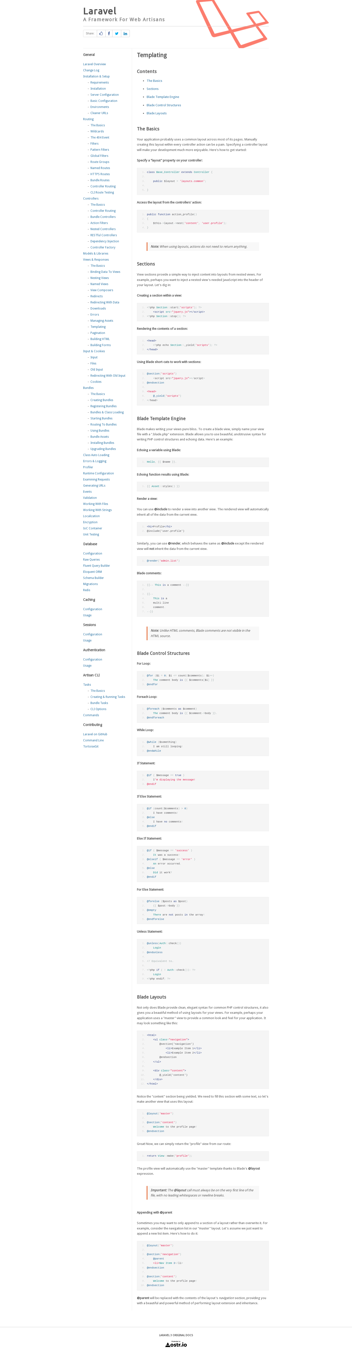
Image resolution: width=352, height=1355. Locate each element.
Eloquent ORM (92, 572)
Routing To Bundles (103, 424)
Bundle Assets (99, 436)
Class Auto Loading (96, 455)
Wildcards (97, 131)
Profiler (88, 467)
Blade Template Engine (163, 97)
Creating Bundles (101, 400)
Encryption (90, 522)
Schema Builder (93, 578)
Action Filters (99, 223)
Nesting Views (99, 278)
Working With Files (95, 504)
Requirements (99, 82)
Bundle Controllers (103, 217)
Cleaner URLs (99, 113)
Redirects (96, 296)
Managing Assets (101, 320)
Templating (98, 327)
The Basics (97, 125)
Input (94, 357)
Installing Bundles (102, 443)
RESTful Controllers (103, 235)
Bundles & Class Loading (107, 412)
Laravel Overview (94, 64)
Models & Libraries (95, 253)
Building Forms (100, 345)
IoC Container (92, 528)
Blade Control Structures (164, 105)
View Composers (101, 290)
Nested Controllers (103, 229)
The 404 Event (99, 137)
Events (87, 491)
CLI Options (98, 709)
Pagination (97, 333)
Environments (99, 107)
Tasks (87, 684)
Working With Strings (97, 510)
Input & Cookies (94, 351)
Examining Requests (96, 479)
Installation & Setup (96, 76)
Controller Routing (103, 186)
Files (93, 363)
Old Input (96, 369)
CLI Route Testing (102, 192)
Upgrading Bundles (103, 449)
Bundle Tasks (99, 703)
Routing (88, 119)
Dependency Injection (104, 241)
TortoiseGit (91, 746)
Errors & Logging (94, 461)
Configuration (92, 553)
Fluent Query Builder (96, 565)
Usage (87, 615)
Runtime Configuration (98, 473)
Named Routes (100, 168)
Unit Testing (91, 534)
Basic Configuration (103, 101)
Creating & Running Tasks (107, 697)
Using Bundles (99, 430)
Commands (91, 715)
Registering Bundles (103, 406)
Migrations (90, 584)
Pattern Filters (99, 149)
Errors (94, 314)
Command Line (93, 740)
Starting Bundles (101, 418)
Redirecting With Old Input (107, 375)
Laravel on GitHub (95, 734)
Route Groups (99, 162)
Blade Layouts (157, 113)
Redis (86, 590)
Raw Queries (91, 559)
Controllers (91, 198)
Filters (94, 143)
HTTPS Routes (100, 174)
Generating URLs (94, 485)
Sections (153, 89)
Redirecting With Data (104, 302)
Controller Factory (102, 247)
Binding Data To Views (105, 272)
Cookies (95, 382)
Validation (90, 498)
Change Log (91, 70)
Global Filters (99, 156)
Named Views (99, 284)
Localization (91, 516)
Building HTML (100, 339)
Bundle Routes (100, 180)
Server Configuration (104, 94)
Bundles (88, 388)
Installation (98, 88)
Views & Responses (96, 259)
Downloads (98, 308)
